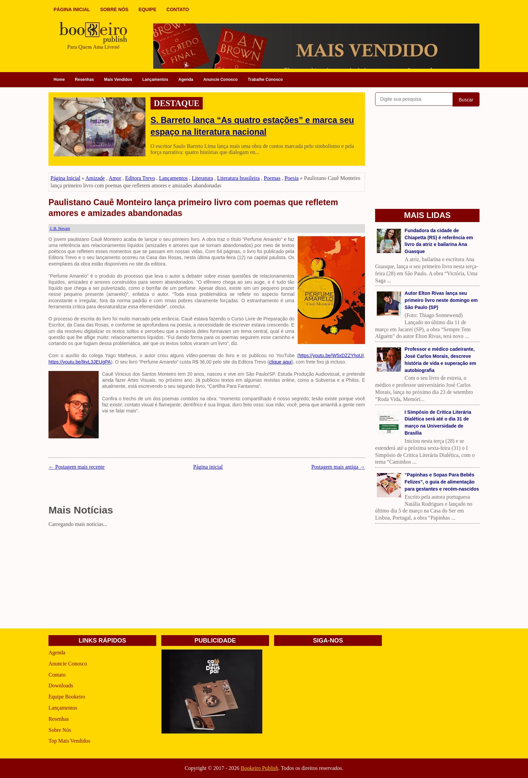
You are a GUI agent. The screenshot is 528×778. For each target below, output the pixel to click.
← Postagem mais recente (76, 467)
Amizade (95, 178)
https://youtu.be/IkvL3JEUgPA (79, 362)
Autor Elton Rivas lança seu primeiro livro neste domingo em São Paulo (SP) (441, 300)
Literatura (202, 178)
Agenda (185, 79)
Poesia (292, 178)
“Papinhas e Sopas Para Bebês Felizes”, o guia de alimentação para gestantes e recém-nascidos (442, 482)
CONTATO (177, 9)
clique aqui (280, 362)
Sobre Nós (59, 730)
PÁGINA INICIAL (72, 9)
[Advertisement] (206, 577)
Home (59, 79)
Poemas (272, 178)
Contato (57, 675)
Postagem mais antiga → (338, 467)
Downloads (60, 685)
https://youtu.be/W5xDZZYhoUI (331, 355)
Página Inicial (65, 178)
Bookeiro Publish (259, 768)
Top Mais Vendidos (69, 741)
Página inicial (208, 467)
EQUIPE (147, 9)
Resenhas (84, 79)
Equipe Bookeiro (66, 696)
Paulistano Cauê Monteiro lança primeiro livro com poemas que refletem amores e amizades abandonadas (193, 207)
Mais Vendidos (118, 79)
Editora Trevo (140, 178)
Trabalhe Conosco (265, 79)
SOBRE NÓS (114, 9)
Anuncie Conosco (220, 79)
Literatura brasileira (238, 178)
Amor (114, 178)
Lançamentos (155, 79)
